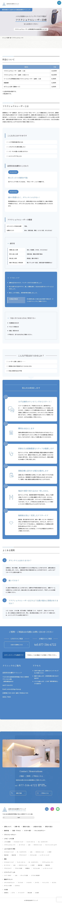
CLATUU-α (17, 885)
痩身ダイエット (8, 879)
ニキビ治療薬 (7, 842)
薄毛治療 (30, 892)
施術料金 (6, 830)
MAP (19, 817)
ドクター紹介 (27, 830)
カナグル (37, 882)
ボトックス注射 (24, 875)
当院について (7, 826)
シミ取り (49, 852)
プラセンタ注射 (18, 868)
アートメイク (21, 892)
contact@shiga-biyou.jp (14, 689)
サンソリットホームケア (51, 845)
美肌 (5, 859)
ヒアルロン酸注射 (35, 875)
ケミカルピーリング (18, 842)
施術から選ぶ (26, 826)
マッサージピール (30, 842)
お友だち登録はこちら (17, 645)
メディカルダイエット (9, 882)
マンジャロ (20, 882)
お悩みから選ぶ (37, 826)
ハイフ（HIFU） (8, 875)
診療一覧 (9, 37)
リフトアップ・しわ (9, 872)
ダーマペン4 (22, 845)
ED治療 (37, 892)
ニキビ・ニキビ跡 (9, 838)
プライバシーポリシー (10, 834)
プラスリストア (22, 855)
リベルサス (29, 882)
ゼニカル (54, 882)
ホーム (4, 37)
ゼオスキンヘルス (38, 845)
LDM (29, 845)
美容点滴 (14, 855)
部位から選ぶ (48, 826)
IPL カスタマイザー (43, 842)
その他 (6, 889)
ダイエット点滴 (7, 885)
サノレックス (45, 882)
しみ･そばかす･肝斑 (9, 849)
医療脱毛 (27, 868)
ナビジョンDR (33, 855)
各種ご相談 (19, 793)
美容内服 (6, 855)
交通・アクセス (16, 830)
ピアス (13, 892)
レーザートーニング (44, 855)
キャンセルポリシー (39, 830)
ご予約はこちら (45, 793)
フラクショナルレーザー (10, 845)
